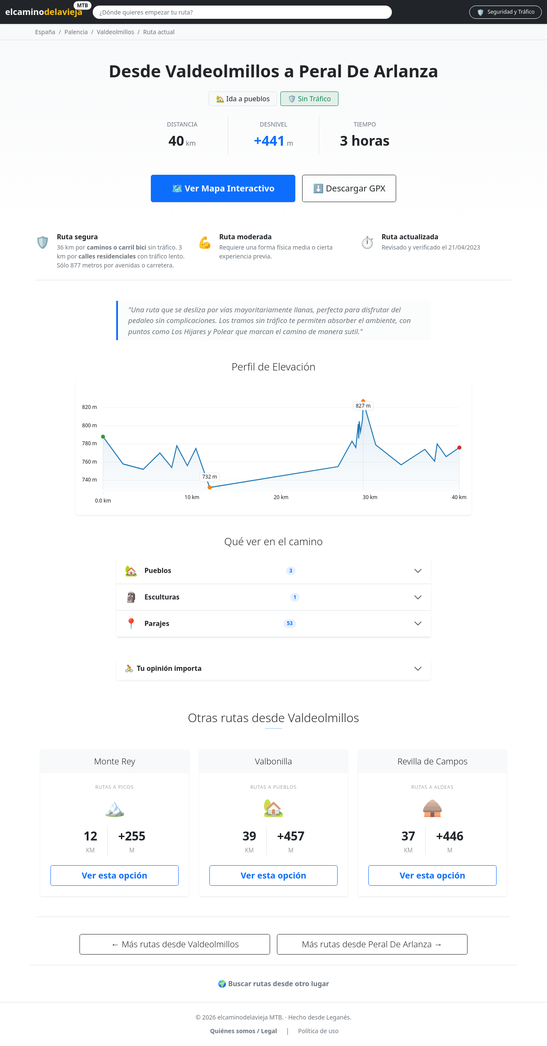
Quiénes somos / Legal (243, 1031)
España (45, 32)
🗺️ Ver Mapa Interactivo (223, 188)
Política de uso (318, 1031)
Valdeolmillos (115, 32)
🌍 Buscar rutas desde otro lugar (273, 983)
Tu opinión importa (163, 668)
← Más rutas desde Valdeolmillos (174, 944)
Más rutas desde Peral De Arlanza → (372, 944)
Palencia (76, 32)
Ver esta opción (114, 875)
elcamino (43, 10)
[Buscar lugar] (242, 12)
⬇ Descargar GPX (349, 188)
